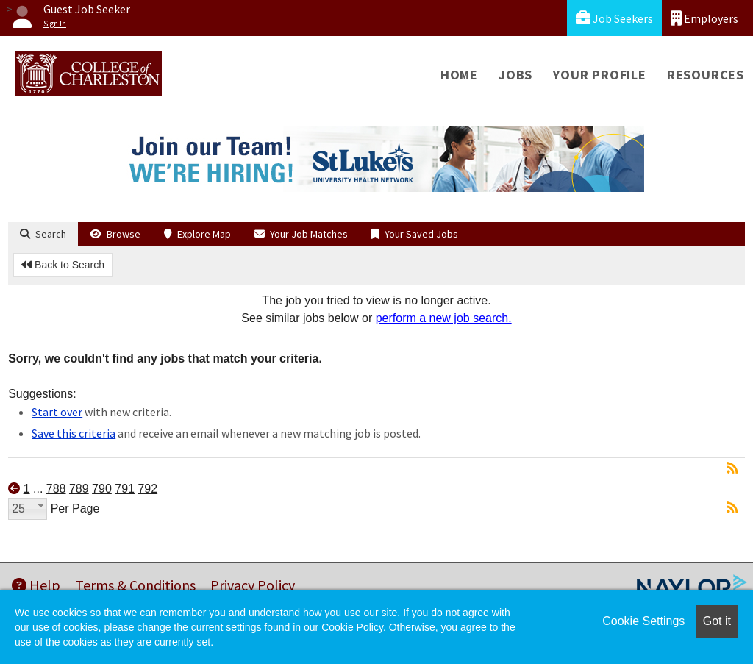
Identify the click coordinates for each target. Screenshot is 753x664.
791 (125, 488)
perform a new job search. (444, 318)
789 (79, 488)
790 (102, 488)
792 (147, 488)
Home (459, 74)
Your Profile (599, 74)
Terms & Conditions (135, 585)
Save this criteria (73, 433)
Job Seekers (614, 18)
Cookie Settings (643, 621)
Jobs (515, 74)
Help (36, 585)
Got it (717, 621)
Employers (704, 18)
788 (56, 488)
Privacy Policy (252, 585)
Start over (57, 411)
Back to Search (62, 265)
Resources (705, 74)
